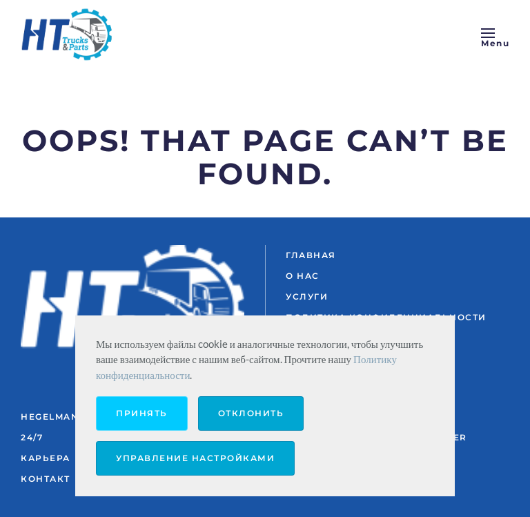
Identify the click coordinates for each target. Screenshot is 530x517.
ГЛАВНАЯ (311, 255)
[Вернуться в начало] (69, 34)
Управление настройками (195, 458)
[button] (495, 34)
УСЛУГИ (307, 296)
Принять (142, 413)
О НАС (303, 276)
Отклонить (251, 413)
